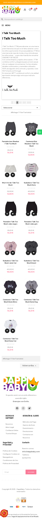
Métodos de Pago (29, 422)
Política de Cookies (10, 451)
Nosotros (9, 424)
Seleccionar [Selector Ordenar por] (21, 107)
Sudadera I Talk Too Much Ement (31, 262)
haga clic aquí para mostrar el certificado (25, 516)
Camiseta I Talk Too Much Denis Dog (31, 301)
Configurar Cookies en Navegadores (11, 455)
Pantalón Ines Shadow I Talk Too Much (10, 142)
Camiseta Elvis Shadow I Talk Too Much (31, 143)
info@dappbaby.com (31, 452)
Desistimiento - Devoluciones (28, 429)
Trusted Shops (11, 433)
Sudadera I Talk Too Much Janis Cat (10, 262)
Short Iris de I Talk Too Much (10, 184)
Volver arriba (29, 365)
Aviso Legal (10, 427)
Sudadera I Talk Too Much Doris (31, 184)
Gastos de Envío (29, 425)
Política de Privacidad (11, 463)
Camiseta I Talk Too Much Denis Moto (10, 301)
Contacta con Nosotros (28, 436)
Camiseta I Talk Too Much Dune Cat (10, 340)
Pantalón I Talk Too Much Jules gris (31, 223)
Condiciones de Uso (10, 460)
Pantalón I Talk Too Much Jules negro (10, 223)
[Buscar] (21, 19)
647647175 (26, 458)
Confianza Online (12, 430)
